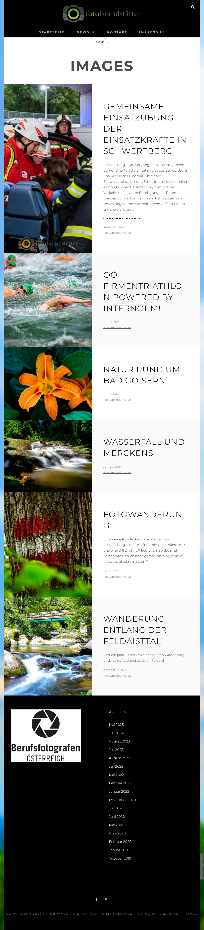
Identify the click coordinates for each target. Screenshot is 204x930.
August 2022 (119, 758)
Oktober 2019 (120, 858)
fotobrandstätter (117, 233)
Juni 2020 (117, 817)
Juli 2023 (116, 750)
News (83, 32)
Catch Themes (183, 913)
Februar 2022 (120, 783)
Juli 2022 (116, 766)
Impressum (152, 32)
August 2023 (119, 741)
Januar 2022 (119, 791)
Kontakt (117, 32)
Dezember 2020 (122, 800)
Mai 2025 (116, 725)
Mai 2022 (116, 775)
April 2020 (117, 833)
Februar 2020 (120, 842)
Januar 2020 (119, 850)
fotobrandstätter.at (65, 913)
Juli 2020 (116, 808)
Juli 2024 (116, 733)
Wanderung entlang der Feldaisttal (135, 630)
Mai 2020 (116, 825)
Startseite (52, 32)
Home (100, 42)
